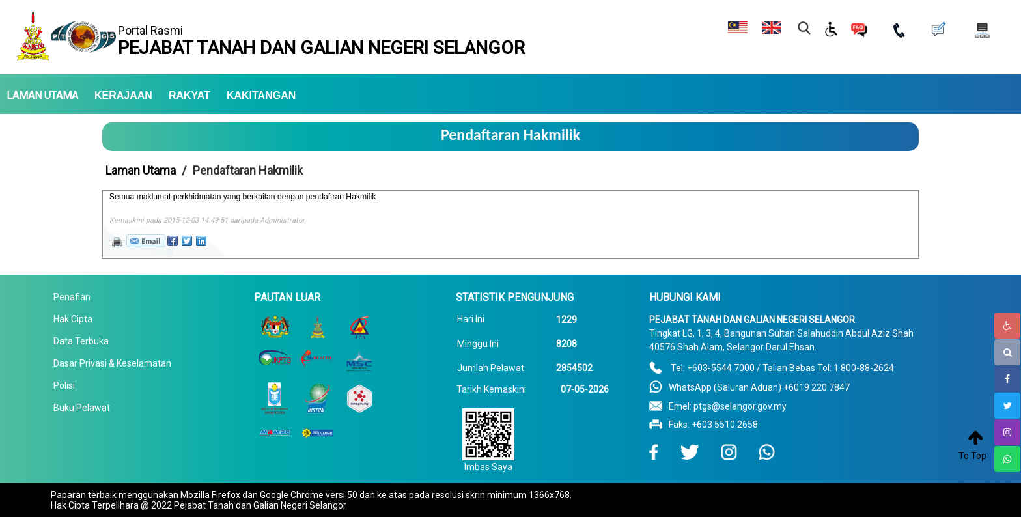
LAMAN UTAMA (42, 96)
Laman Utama (140, 170)
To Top (972, 456)
